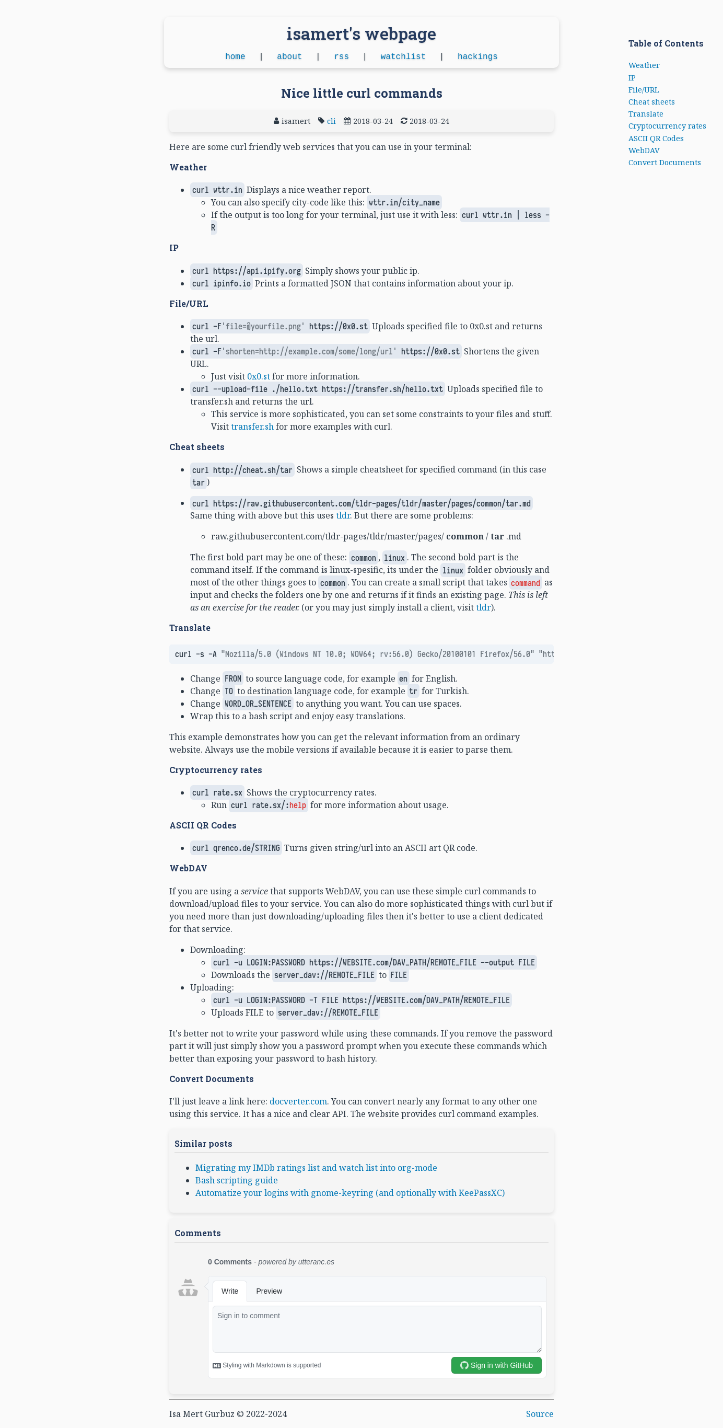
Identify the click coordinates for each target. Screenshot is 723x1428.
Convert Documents (664, 162)
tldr (343, 515)
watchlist (403, 57)
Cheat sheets (651, 102)
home (235, 57)
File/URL (643, 90)
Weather (644, 65)
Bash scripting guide (236, 1180)
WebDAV (644, 150)
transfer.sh (252, 426)
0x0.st (258, 376)
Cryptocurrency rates (667, 126)
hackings (478, 57)
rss (341, 57)
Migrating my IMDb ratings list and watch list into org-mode (316, 1167)
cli (331, 121)
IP (632, 78)
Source (540, 1414)
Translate (645, 114)
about (289, 57)
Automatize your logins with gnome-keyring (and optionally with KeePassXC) (350, 1193)
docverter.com (298, 1101)
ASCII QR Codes (656, 138)
